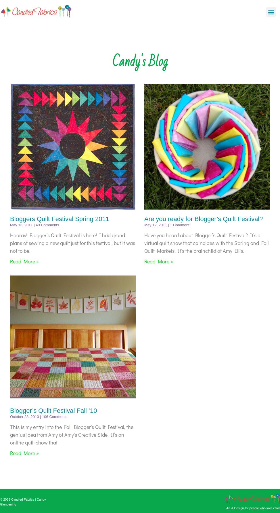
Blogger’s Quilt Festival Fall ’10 (53, 410)
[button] (271, 12)
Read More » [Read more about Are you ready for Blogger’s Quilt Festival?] (158, 261)
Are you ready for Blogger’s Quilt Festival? (203, 219)
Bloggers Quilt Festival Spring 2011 (59, 219)
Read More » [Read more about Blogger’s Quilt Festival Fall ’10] (24, 453)
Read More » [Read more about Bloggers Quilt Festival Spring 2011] (24, 261)
